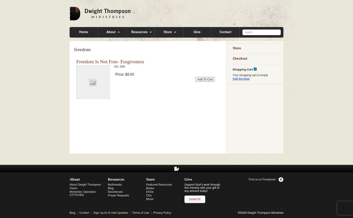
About (110, 32)
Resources (139, 32)
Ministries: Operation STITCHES (83, 194)
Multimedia (115, 184)
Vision (73, 188)
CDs (149, 195)
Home (83, 32)
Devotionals (115, 192)
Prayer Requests (118, 195)
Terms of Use (140, 212)
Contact (225, 32)
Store (168, 32)
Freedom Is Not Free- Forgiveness (110, 61)
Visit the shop (241, 78)
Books (150, 188)
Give (197, 32)
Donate (195, 199)
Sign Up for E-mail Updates (110, 212)
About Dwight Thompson (85, 184)
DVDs (150, 192)
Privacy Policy (162, 212)
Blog (111, 188)
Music (150, 199)
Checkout (240, 58)
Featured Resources (159, 184)
